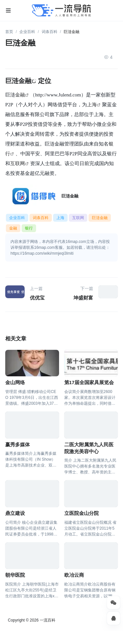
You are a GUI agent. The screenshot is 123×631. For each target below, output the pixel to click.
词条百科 (49, 31)
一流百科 (47, 620)
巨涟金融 (18, 80)
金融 (20, 94)
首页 (9, 31)
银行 (29, 228)
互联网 (17, 163)
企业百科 (27, 31)
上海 (92, 104)
